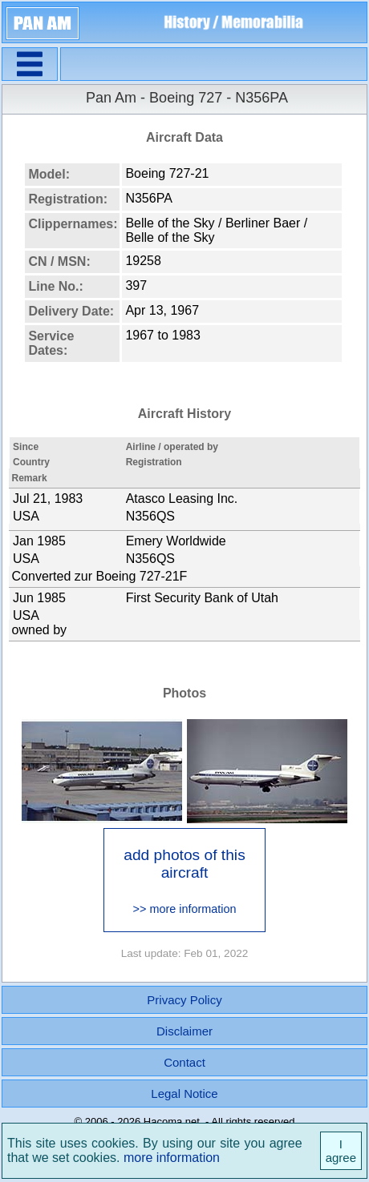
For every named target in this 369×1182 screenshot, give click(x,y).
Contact (184, 1062)
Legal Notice (184, 1093)
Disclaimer (184, 1031)
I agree (341, 1150)
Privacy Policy (184, 1000)
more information (172, 1157)
